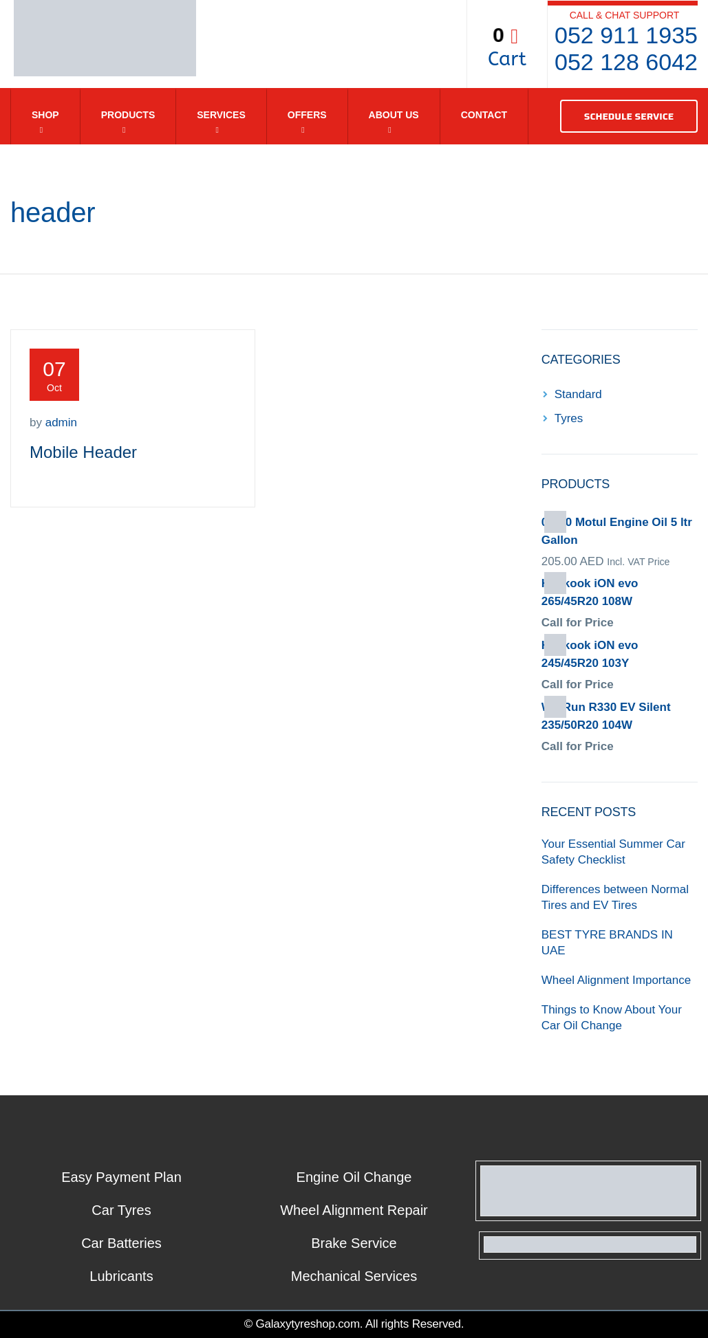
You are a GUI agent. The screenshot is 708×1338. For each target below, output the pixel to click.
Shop (45, 114)
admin (61, 422)
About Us (394, 114)
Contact (484, 114)
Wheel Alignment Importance (616, 980)
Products (128, 114)
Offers (307, 114)
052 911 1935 (626, 35)
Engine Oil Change (354, 1177)
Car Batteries (121, 1243)
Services (221, 114)
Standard (578, 394)
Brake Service (354, 1243)
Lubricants (121, 1276)
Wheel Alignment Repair (354, 1210)
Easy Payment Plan (121, 1177)
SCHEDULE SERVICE (629, 116)
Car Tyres (121, 1210)
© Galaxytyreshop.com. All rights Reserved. (354, 1323)
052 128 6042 (626, 62)
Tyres (569, 418)
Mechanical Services (354, 1276)
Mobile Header (83, 452)
